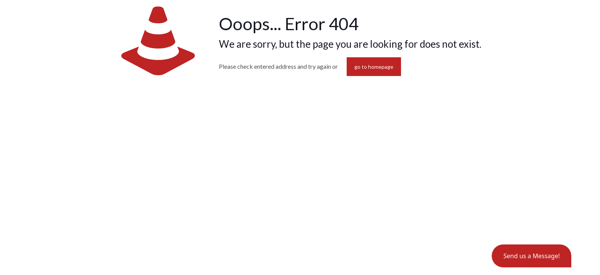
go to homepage (373, 66)
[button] (531, 255)
